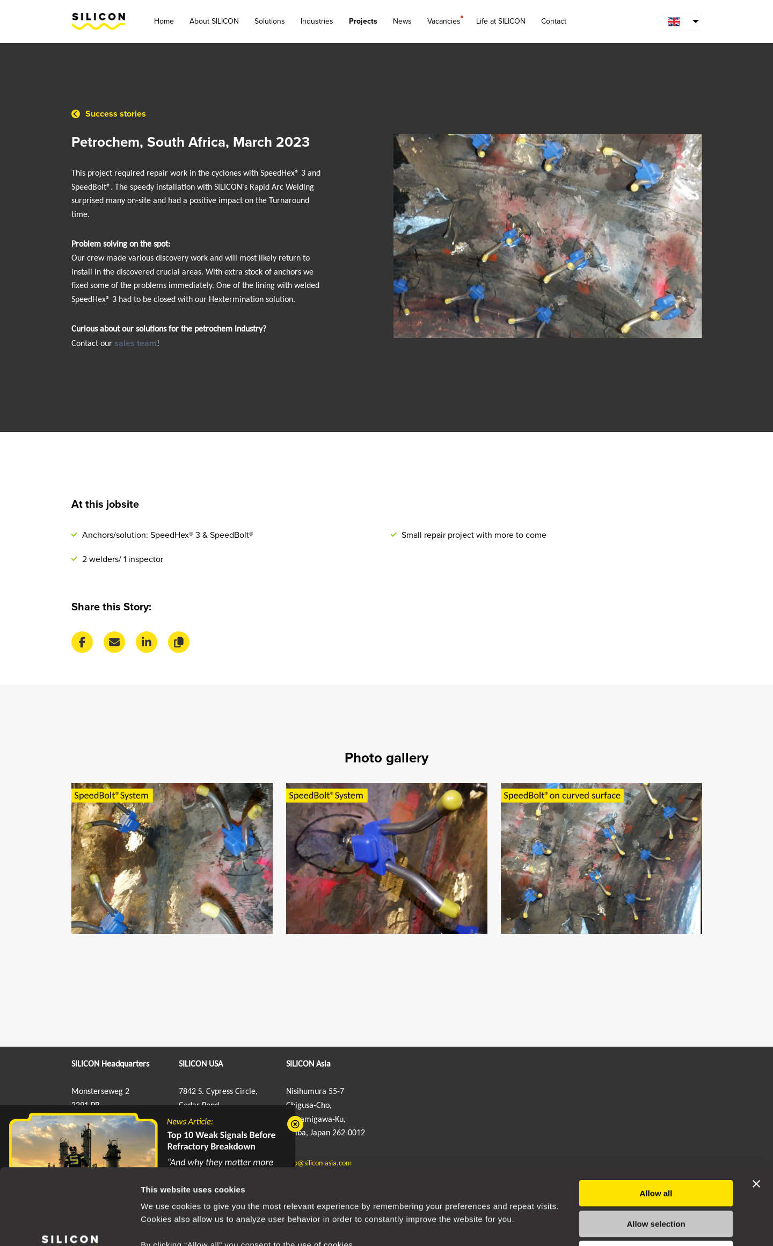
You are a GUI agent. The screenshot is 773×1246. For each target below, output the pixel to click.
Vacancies (444, 21)
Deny (656, 1178)
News (402, 21)
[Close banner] (756, 1108)
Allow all (656, 1117)
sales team (135, 343)
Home (164, 21)
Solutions (269, 21)
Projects (363, 21)
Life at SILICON (501, 21)
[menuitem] (682, 21)
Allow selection (655, 1148)
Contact (553, 21)
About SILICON (214, 21)
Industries (317, 21)
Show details (563, 1224)
